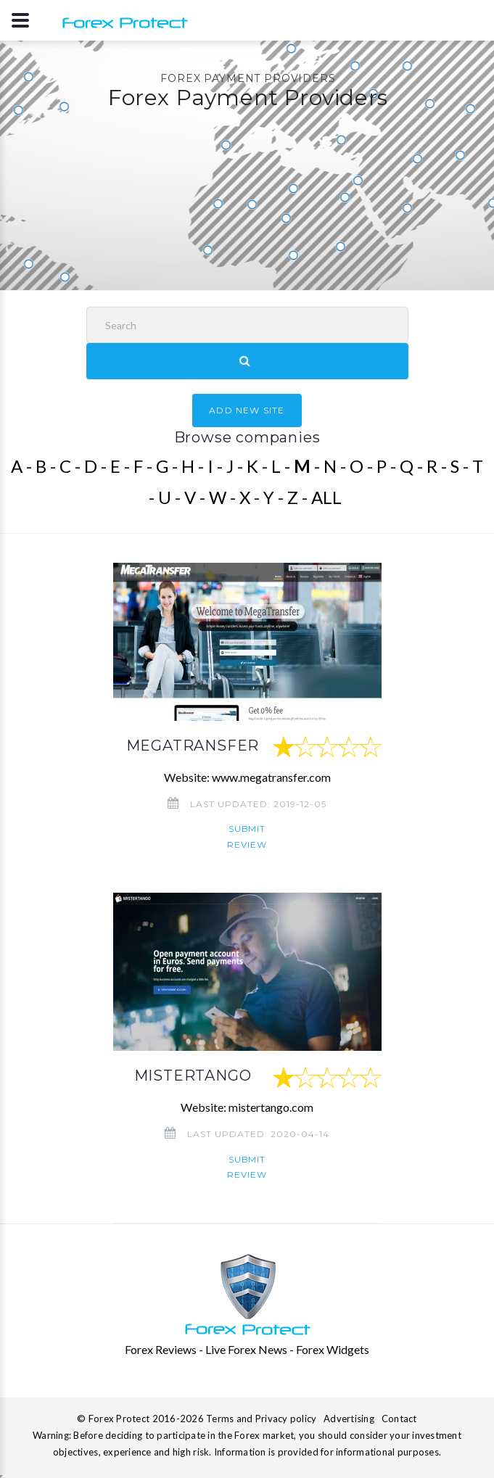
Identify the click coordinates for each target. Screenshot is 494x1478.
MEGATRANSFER (193, 745)
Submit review (247, 836)
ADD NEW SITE (246, 410)
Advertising (349, 1418)
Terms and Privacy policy (261, 1418)
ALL (326, 497)
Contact (399, 1418)
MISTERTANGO (193, 1075)
